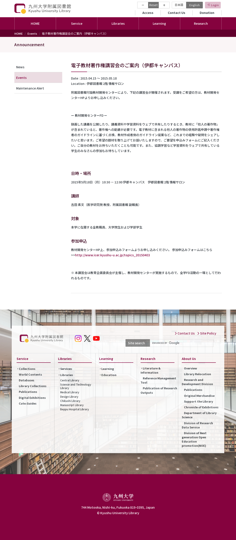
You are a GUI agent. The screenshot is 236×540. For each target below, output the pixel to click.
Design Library (69, 396)
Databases (26, 380)
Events (32, 33)
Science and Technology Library (75, 386)
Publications (28, 392)
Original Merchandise (199, 396)
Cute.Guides (28, 403)
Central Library (69, 380)
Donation (207, 12)
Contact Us (176, 12)
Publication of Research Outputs (159, 390)
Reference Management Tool (158, 380)
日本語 (179, 5)
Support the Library (198, 401)
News (20, 67)
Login (215, 5)
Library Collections (32, 386)
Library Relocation (197, 374)
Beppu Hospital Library (74, 409)
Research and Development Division (197, 382)
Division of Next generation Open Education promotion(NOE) (194, 439)
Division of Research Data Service (197, 425)
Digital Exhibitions (32, 397)
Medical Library (69, 392)
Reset (153, 5)
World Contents (30, 374)
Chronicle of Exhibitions (201, 407)
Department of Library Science (199, 415)
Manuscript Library (72, 405)
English (194, 5)
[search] (181, 343)
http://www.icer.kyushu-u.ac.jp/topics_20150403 (112, 255)
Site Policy (206, 333)
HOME (35, 23)
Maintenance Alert (30, 88)
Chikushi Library (70, 401)
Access (147, 12)
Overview (190, 368)
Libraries (66, 375)
